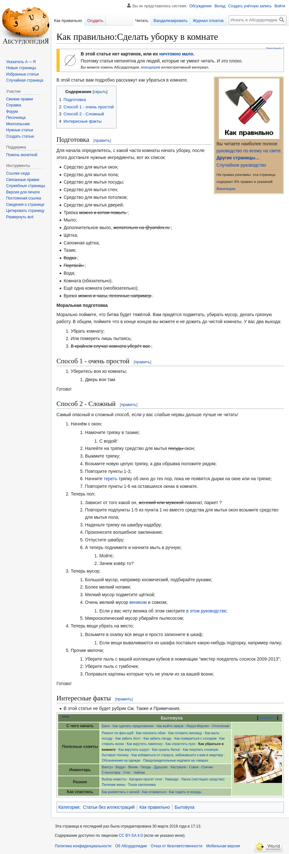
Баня (106, 726)
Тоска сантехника (142, 784)
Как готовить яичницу (185, 733)
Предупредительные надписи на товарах (175, 760)
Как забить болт (128, 738)
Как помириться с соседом (195, 738)
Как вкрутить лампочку (145, 744)
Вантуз (107, 767)
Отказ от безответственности (177, 846)
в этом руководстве (206, 610)
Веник (133, 767)
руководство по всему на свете (249, 150)
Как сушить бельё (166, 749)
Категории (68, 807)
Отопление (220, 726)
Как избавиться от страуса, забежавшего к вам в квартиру (177, 755)
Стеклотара (111, 772)
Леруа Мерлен (197, 726)
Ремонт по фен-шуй (117, 733)
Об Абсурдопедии (131, 846)
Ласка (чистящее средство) (203, 779)
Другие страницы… (238, 157)
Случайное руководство (241, 165)
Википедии (226, 188)
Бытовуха (185, 807)
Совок (193, 767)
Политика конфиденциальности (83, 846)
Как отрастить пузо (181, 744)
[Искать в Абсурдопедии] (257, 20)
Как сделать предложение (133, 726)
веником (138, 602)
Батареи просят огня (145, 779)
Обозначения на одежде (121, 760)
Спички (207, 767)
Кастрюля (178, 767)
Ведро (120, 767)
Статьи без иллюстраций (109, 807)
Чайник (139, 772)
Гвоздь (146, 767)
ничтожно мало (176, 53)
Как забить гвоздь (158, 738)
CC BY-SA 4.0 (131, 835)
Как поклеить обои (151, 733)
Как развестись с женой (120, 792)
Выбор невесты (114, 779)
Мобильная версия (223, 846)
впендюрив (150, 67)
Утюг (127, 772)
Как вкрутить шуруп (133, 749)
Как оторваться (154, 792)
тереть (110, 478)
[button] (19, 217)
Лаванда (172, 779)
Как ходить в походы (185, 792)
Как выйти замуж (170, 726)
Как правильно (154, 807)
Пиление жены (113, 784)
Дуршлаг (161, 767)
